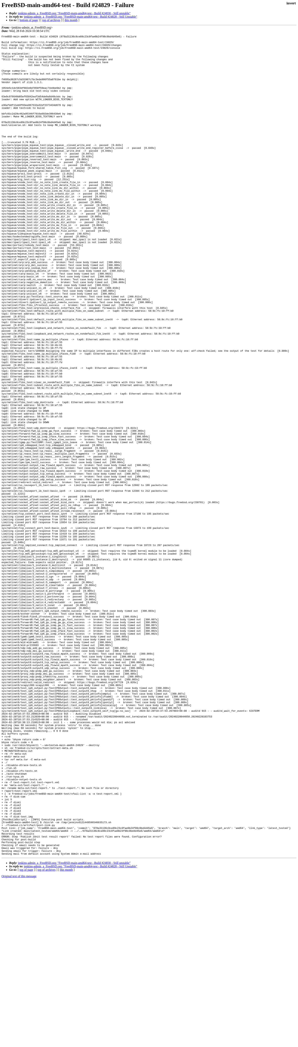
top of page (26, 1033)
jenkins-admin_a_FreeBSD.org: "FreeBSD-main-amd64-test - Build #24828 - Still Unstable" (80, 16)
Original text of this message (19, 1040)
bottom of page (29, 20)
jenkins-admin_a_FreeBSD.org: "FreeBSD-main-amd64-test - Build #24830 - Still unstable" (74, 13)
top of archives (51, 20)
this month (71, 20)
